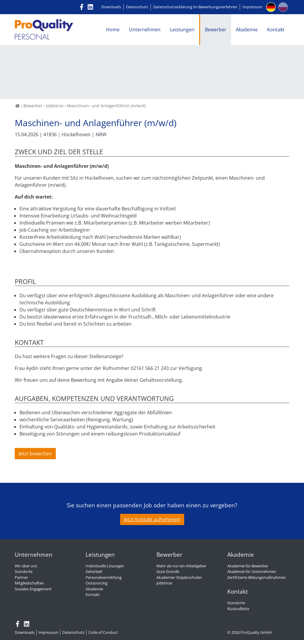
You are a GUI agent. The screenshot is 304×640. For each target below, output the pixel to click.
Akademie (247, 29)
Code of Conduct (103, 632)
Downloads (111, 6)
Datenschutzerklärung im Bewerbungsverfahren (195, 6)
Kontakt (276, 29)
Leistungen (182, 29)
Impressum (252, 6)
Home (113, 29)
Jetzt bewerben (35, 453)
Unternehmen (145, 29)
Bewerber (215, 29)
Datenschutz (137, 6)
